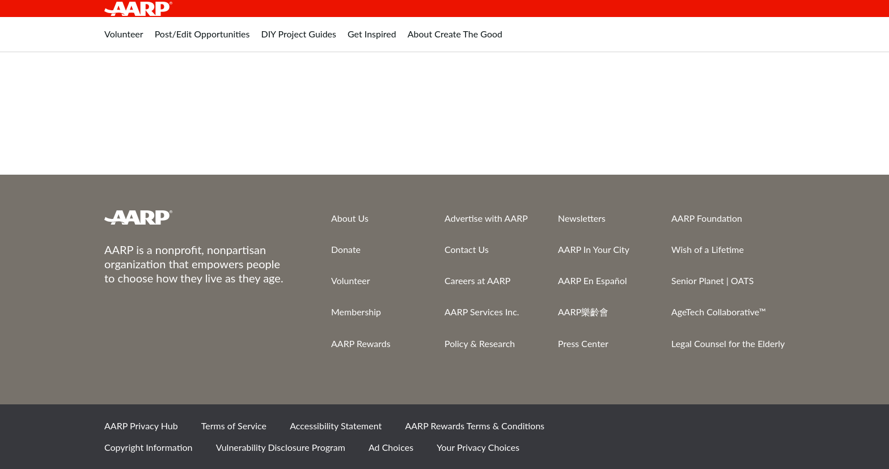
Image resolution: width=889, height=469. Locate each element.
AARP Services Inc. (481, 311)
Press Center (583, 343)
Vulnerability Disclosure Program (280, 447)
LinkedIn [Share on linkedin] (770, 430)
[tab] (123, 40)
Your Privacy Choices (478, 447)
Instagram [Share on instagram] (732, 430)
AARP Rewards (361, 343)
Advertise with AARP (486, 218)
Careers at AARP (477, 280)
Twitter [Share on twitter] (693, 430)
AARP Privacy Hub (141, 425)
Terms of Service (233, 425)
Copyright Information (148, 447)
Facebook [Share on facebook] (655, 430)
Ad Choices (391, 447)
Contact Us (466, 249)
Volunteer (350, 280)
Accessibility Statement (336, 425)
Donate (346, 249)
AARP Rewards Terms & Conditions (474, 425)
